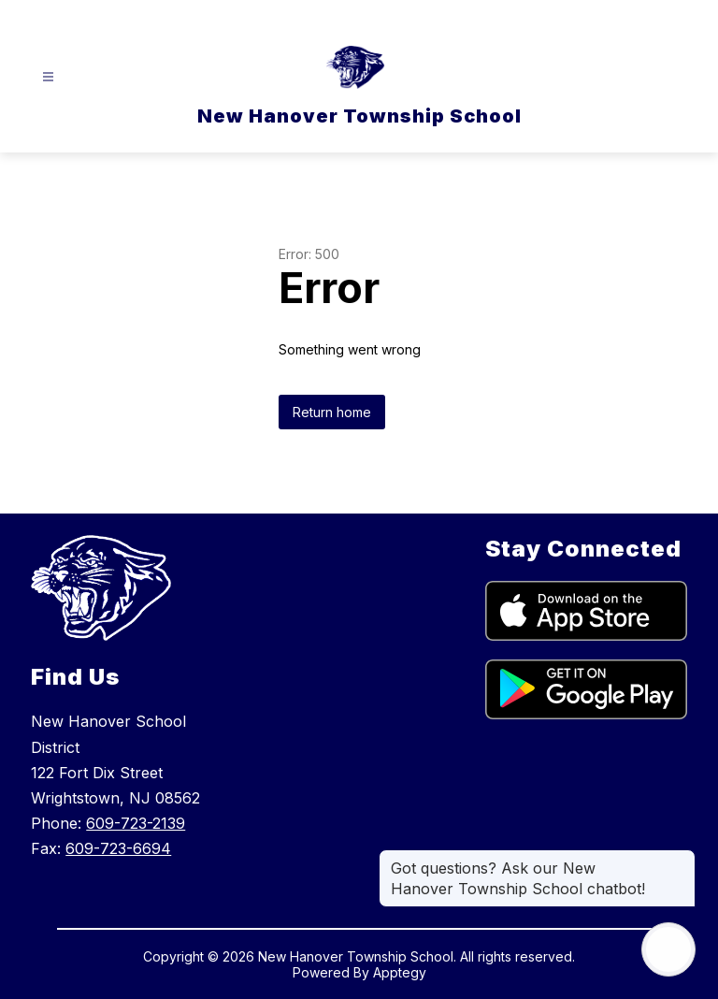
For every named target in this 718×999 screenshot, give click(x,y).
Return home (332, 412)
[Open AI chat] (668, 949)
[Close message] (680, 859)
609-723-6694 (118, 848)
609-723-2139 (135, 823)
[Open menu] (48, 77)
